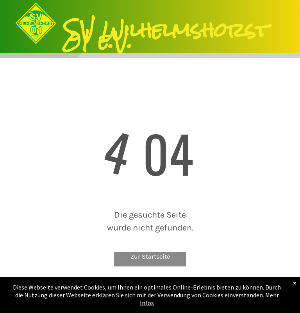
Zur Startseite (150, 256)
